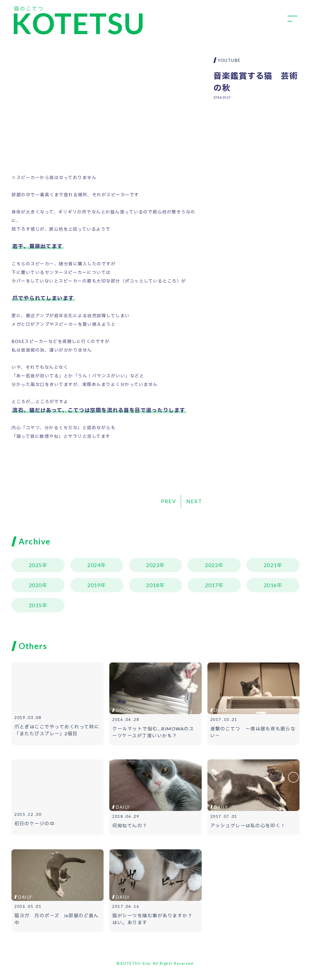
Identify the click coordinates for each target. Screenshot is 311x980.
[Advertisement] (256, 142)
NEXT (194, 501)
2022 (211, 565)
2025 (35, 565)
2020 (35, 585)
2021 (270, 565)
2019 (93, 585)
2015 (35, 605)
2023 (152, 565)
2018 (152, 585)
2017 (211, 585)
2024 (93, 565)
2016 (270, 585)
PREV (168, 501)
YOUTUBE (229, 60)
